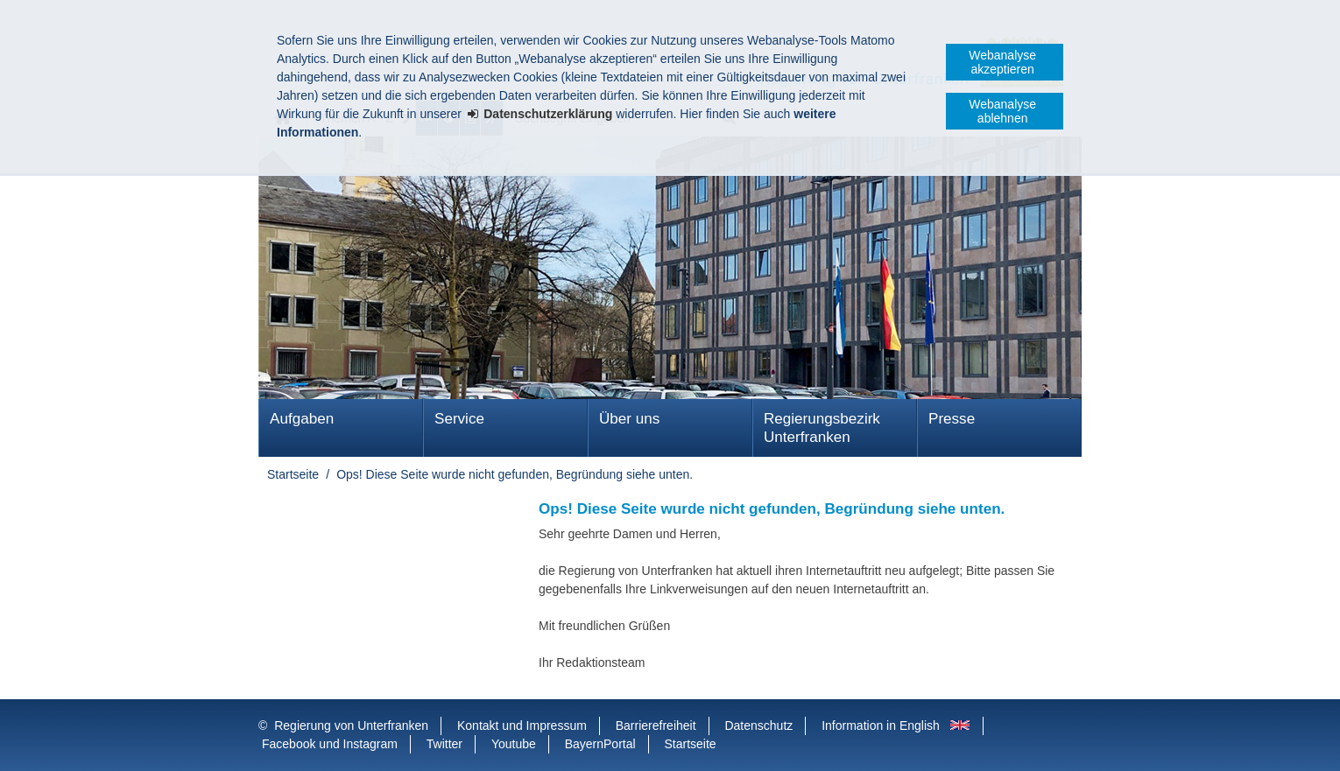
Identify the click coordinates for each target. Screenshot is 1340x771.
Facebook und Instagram (330, 744)
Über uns (629, 418)
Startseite (293, 474)
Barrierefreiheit (656, 725)
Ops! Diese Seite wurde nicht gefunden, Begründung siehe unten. (514, 474)
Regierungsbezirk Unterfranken (822, 427)
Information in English (881, 725)
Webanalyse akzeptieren (1002, 62)
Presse (951, 418)
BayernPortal (600, 744)
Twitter (444, 744)
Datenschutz (758, 725)
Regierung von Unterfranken (351, 725)
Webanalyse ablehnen (1002, 111)
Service (459, 418)
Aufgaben (302, 418)
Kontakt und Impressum (522, 725)
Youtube (513, 744)
